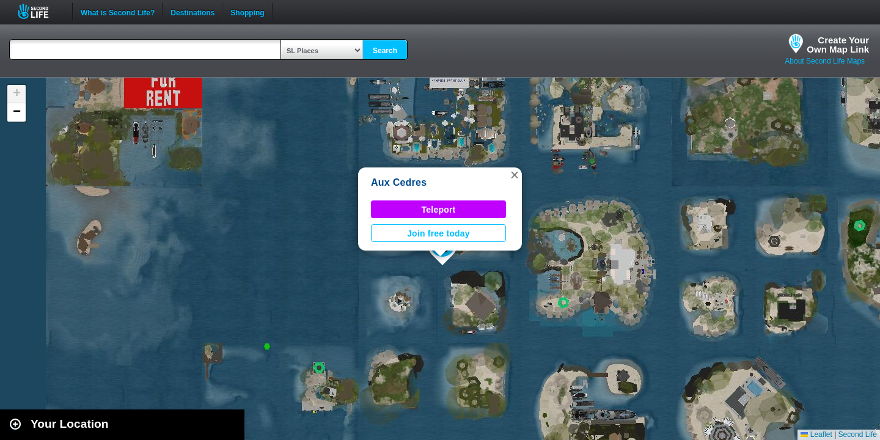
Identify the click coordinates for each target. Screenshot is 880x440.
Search (385, 50)
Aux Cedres (399, 182)
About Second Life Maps (825, 61)
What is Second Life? (118, 12)
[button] (514, 174)
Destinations (192, 12)
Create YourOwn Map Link (838, 44)
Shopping (247, 12)
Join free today (438, 233)
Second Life (40, 11)
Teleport (439, 210)
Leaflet (816, 434)
